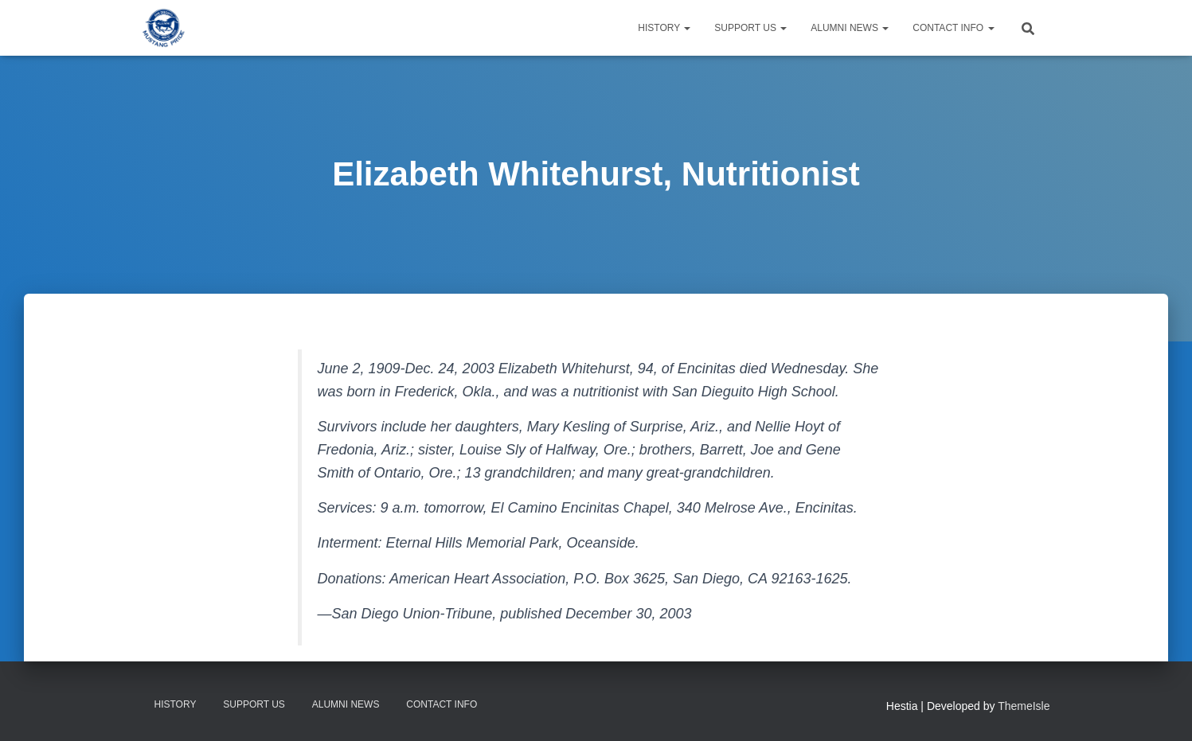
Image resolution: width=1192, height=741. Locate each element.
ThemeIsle (1023, 706)
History (664, 27)
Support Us (750, 27)
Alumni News (850, 27)
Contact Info (953, 27)
